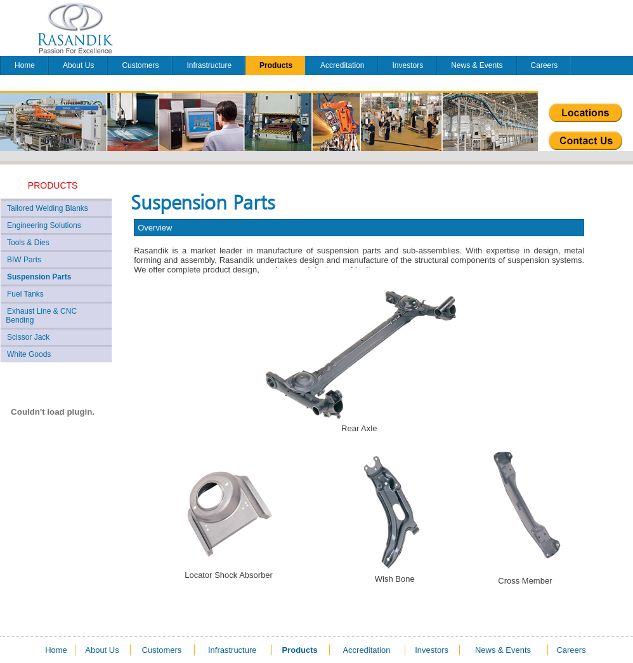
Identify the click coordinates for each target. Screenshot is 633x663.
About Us (78, 65)
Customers (140, 65)
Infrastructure (209, 65)
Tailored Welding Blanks (47, 208)
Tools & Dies (28, 242)
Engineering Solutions (44, 225)
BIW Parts (24, 259)
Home (25, 65)
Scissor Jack (28, 337)
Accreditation (342, 65)
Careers (544, 65)
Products (275, 65)
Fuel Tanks (25, 294)
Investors (407, 65)
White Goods (29, 354)
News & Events (476, 65)
